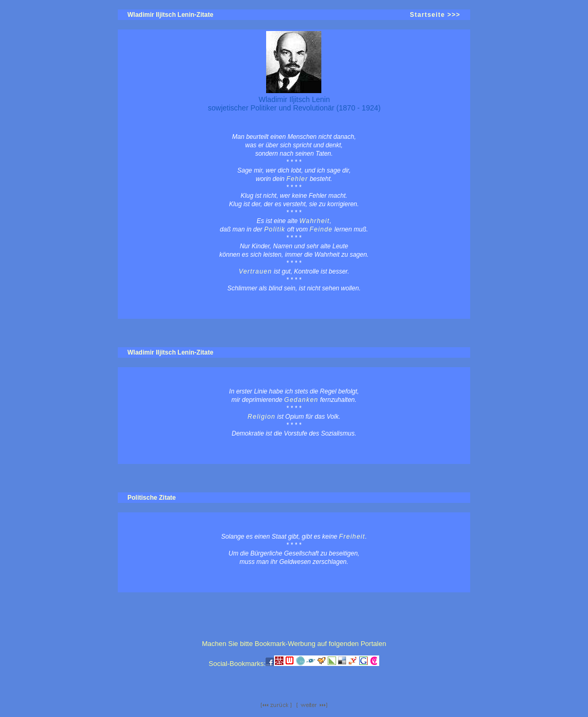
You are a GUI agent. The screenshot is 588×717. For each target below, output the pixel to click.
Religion (262, 416)
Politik (274, 229)
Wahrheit (314, 221)
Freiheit (352, 536)
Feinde (321, 229)
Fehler (297, 179)
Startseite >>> (435, 14)
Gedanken (301, 399)
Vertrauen (255, 271)
